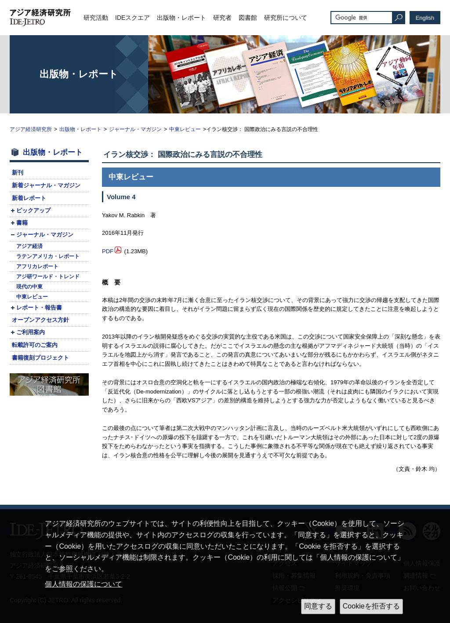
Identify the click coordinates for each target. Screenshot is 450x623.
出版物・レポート (181, 17)
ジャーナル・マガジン (135, 129)
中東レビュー (185, 129)
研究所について (285, 17)
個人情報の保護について (83, 584)
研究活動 (95, 17)
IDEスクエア (132, 17)
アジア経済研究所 (31, 129)
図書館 (248, 17)
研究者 (222, 17)
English (425, 18)
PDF (107, 251)
